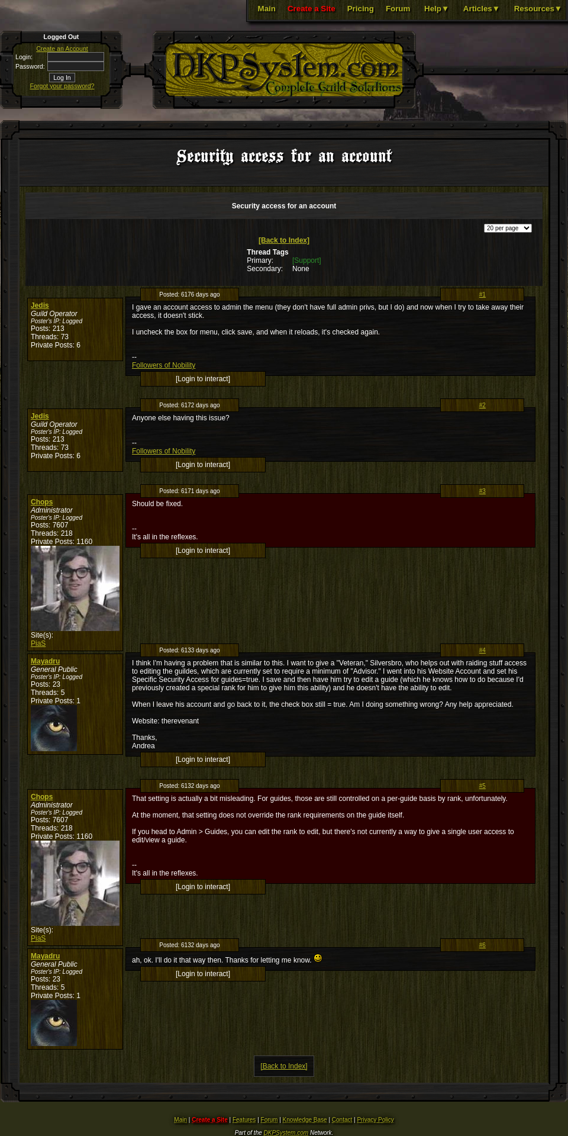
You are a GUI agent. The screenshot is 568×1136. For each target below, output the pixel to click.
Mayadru (45, 661)
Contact (342, 1119)
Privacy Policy (375, 1119)
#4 (482, 650)
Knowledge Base (305, 1119)
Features (244, 1119)
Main (267, 8)
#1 (482, 294)
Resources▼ (538, 8)
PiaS (38, 643)
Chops (42, 502)
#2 (482, 405)
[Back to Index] (284, 240)
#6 (482, 945)
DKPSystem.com (286, 1132)
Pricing (360, 8)
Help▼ (436, 8)
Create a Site (311, 8)
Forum (398, 8)
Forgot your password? (62, 85)
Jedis (40, 305)
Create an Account (62, 48)
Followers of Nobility (163, 365)
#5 (482, 786)
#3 (482, 491)
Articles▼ (481, 8)
